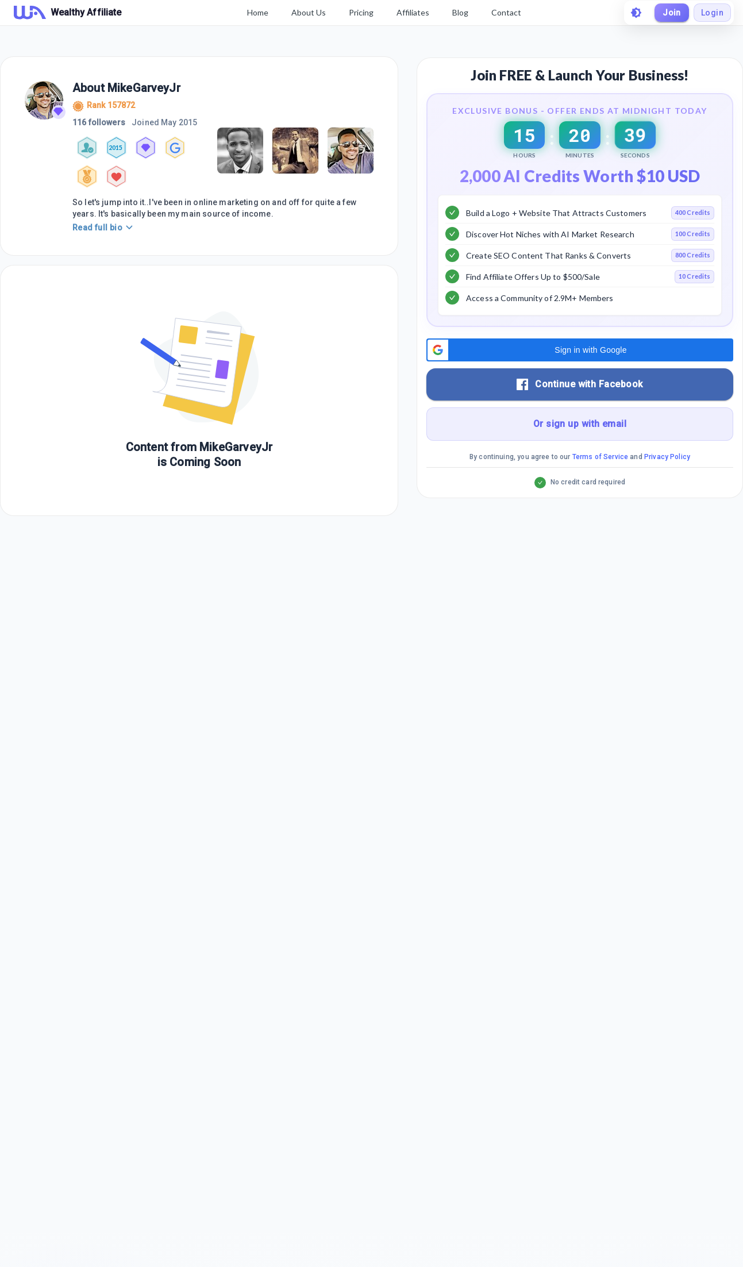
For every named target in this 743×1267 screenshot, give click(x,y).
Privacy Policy (667, 475)
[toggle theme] (636, 12)
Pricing (361, 12)
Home (257, 12)
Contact (506, 12)
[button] (579, 368)
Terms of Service (600, 475)
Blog (460, 12)
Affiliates (412, 12)
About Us (308, 12)
